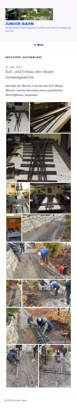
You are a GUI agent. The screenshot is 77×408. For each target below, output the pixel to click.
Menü (38, 45)
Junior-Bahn (19, 24)
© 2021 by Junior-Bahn (16, 400)
